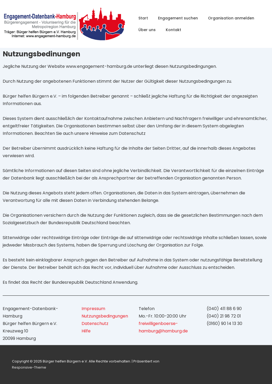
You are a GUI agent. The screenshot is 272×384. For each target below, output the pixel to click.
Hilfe (86, 331)
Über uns (147, 29)
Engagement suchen (178, 18)
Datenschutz (95, 323)
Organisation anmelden (231, 18)
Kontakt (173, 29)
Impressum (93, 309)
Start (143, 18)
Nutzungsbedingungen (105, 316)
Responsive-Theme (29, 367)
